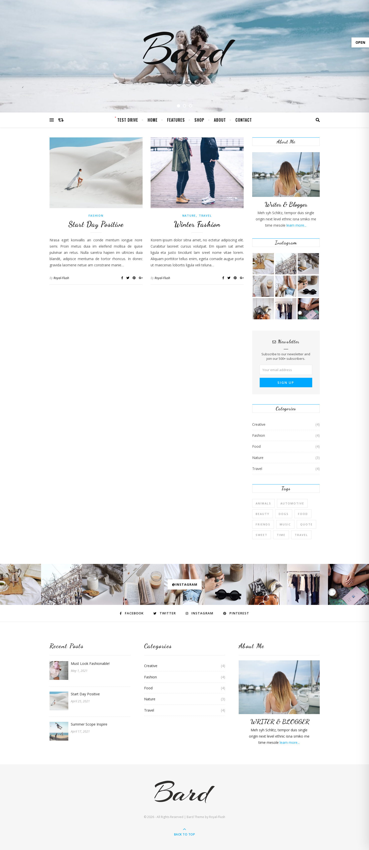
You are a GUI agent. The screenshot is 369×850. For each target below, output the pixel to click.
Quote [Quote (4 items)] (306, 524)
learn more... (295, 225)
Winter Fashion (197, 224)
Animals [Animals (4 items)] (263, 503)
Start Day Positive (96, 224)
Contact (243, 120)
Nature (189, 215)
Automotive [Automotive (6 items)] (292, 503)
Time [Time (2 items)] (281, 535)
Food (256, 446)
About (220, 120)
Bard (184, 50)
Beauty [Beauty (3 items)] (262, 514)
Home (153, 120)
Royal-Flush (61, 278)
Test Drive (127, 120)
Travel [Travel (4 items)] (301, 535)
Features (176, 120)
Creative (258, 424)
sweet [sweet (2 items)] (261, 535)
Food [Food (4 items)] (303, 514)
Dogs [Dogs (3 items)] (284, 514)
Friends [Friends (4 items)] (263, 524)
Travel (205, 215)
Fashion (96, 215)
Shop (199, 120)
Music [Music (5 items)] (285, 524)
